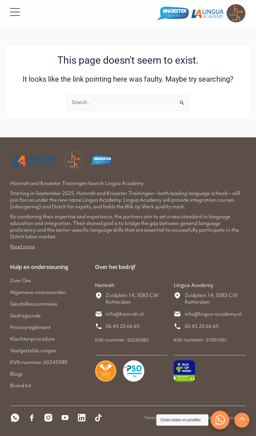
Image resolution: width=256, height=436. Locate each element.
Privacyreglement (30, 327)
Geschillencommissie (33, 304)
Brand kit (20, 385)
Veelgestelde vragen (33, 350)
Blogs (16, 374)
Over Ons (20, 280)
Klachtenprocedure (32, 339)
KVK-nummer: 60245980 (38, 362)
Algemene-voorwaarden (38, 292)
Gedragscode (25, 315)
